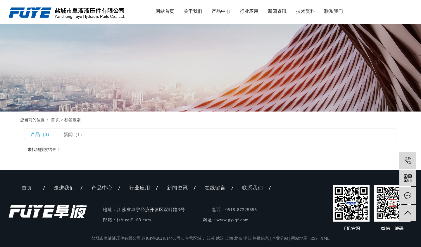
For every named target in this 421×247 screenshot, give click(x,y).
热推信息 (261, 238)
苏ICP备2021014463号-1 (163, 238)
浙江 (248, 238)
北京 (239, 238)
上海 (229, 238)
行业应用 (249, 11)
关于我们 (193, 11)
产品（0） (41, 134)
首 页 (55, 120)
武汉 (220, 238)
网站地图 (299, 238)
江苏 (211, 238)
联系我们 (333, 11)
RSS (314, 238)
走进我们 (64, 188)
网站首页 (165, 11)
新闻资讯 (277, 11)
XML (324, 238)
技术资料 (305, 11)
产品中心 (221, 11)
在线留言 (215, 188)
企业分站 (280, 238)
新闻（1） (73, 134)
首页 (27, 188)
